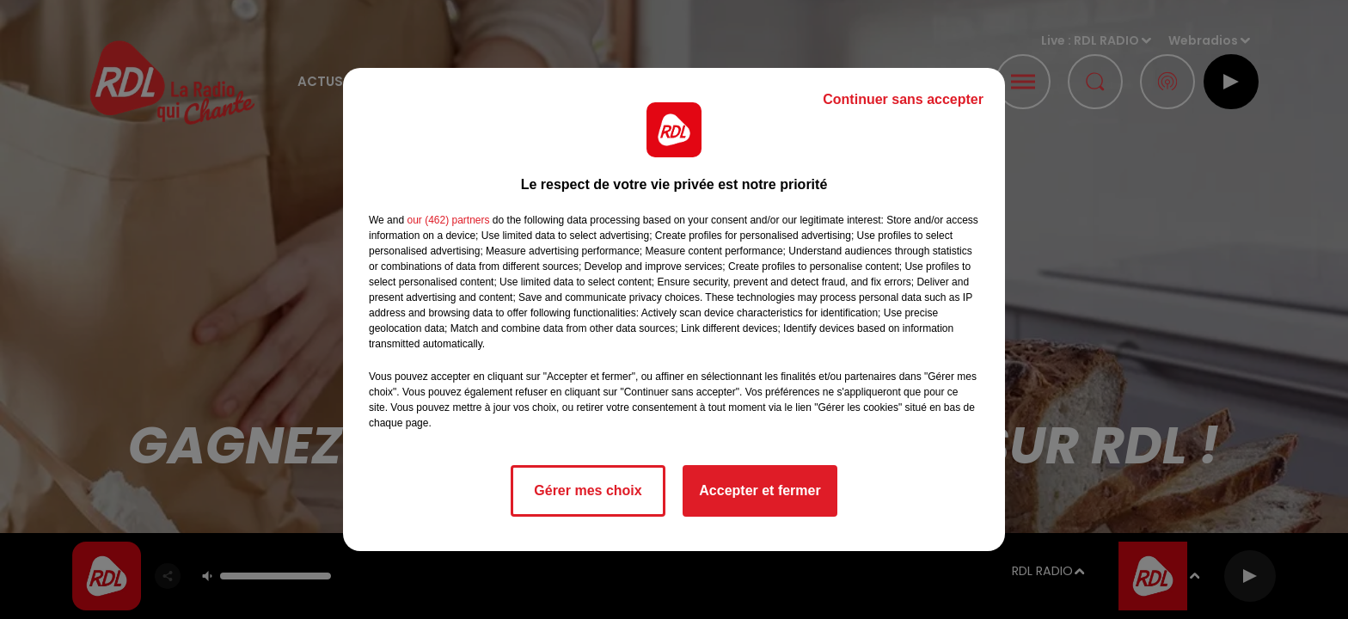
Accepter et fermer (759, 490)
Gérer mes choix (587, 490)
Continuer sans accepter (903, 99)
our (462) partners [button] (448, 220)
